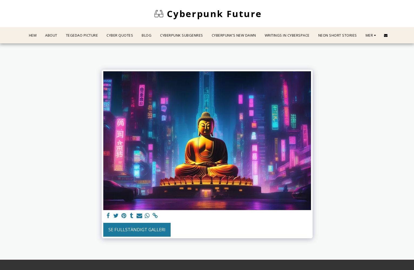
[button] (385, 35)
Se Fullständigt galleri (136, 229)
